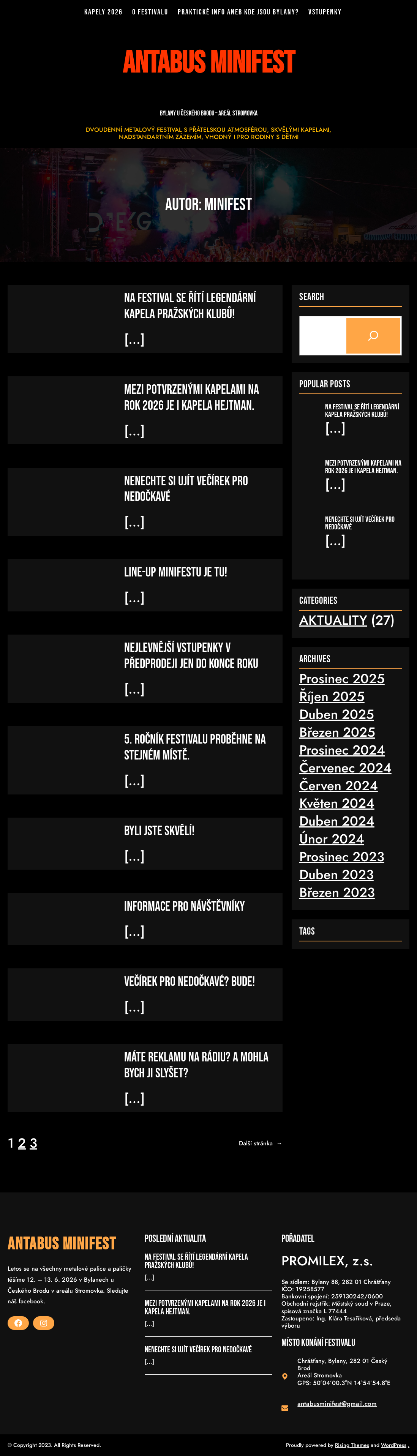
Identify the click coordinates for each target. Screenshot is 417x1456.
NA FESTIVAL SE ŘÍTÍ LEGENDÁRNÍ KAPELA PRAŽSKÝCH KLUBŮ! (190, 306)
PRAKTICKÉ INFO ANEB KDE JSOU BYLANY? (238, 12)
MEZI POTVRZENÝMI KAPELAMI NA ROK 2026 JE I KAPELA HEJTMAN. (191, 398)
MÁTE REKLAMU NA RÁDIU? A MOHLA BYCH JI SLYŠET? (196, 1066)
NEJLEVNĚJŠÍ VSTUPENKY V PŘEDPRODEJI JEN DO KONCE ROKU (191, 656)
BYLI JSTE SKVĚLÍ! (159, 831)
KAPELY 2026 (104, 12)
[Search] (373, 336)
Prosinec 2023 (341, 856)
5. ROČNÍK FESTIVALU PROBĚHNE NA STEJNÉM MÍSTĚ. (195, 747)
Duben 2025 (336, 714)
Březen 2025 (337, 732)
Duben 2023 (336, 874)
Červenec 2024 (345, 767)
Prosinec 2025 (342, 678)
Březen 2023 (337, 892)
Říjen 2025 (332, 696)
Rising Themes (352, 1445)
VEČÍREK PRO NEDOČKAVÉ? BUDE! (189, 982)
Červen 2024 (338, 785)
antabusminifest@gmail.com (337, 1403)
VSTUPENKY (324, 12)
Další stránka (261, 1143)
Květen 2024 (336, 803)
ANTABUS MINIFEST (62, 1244)
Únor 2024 (331, 838)
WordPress (393, 1445)
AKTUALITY (333, 620)
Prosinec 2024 (342, 750)
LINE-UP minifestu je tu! (175, 572)
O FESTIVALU (151, 12)
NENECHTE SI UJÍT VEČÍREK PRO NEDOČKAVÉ (186, 489)
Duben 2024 (336, 821)
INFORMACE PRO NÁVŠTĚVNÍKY (184, 906)
